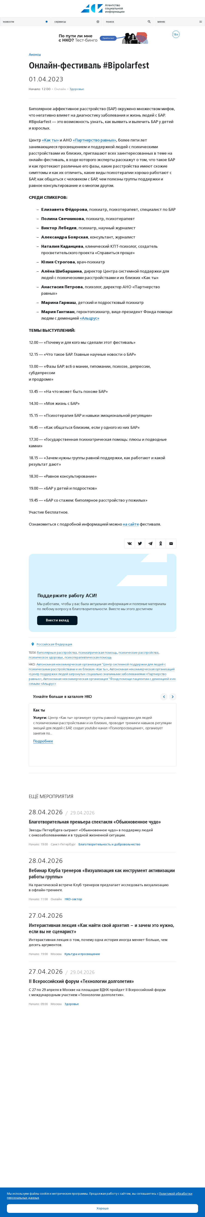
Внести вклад (57, 620)
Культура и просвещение (82, 953)
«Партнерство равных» (95, 140)
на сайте (131, 524)
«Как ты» (50, 140)
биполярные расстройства (57, 652)
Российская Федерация (54, 644)
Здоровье (77, 89)
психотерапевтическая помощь (88, 657)
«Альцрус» (89, 318)
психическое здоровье (46, 657)
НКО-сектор (73, 898)
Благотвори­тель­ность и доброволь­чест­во (109, 844)
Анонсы (35, 54)
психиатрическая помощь (97, 652)
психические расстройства (138, 652)
